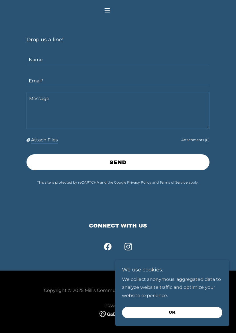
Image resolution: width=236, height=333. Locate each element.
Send (117, 162)
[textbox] (118, 57)
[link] (107, 248)
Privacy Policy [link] (139, 182)
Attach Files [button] (44, 140)
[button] (118, 10)
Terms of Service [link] (174, 182)
